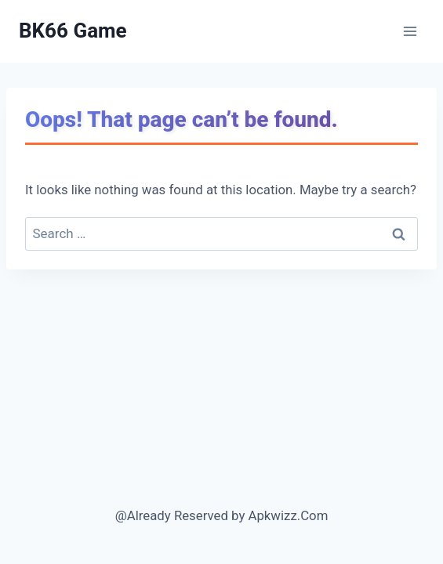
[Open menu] (409, 31)
